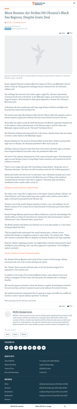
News (7, 9)
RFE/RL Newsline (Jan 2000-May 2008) (53, 388)
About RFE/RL (9, 361)
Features (8, 388)
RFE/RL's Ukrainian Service (16, 22)
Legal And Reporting (46, 365)
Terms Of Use (9, 369)
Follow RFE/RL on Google (43, 406)
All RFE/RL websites (17, 406)
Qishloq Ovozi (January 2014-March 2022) (53, 384)
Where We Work (10, 365)
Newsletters (9, 392)
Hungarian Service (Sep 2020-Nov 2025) (53, 395)
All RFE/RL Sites (45, 369)
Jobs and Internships (12, 372)
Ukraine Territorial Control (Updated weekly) (22, 253)
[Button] (62, 33)
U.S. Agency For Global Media (49, 361)
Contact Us (43, 372)
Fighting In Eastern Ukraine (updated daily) (21, 188)
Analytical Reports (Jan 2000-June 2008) (53, 392)
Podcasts (8, 399)
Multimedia (9, 395)
